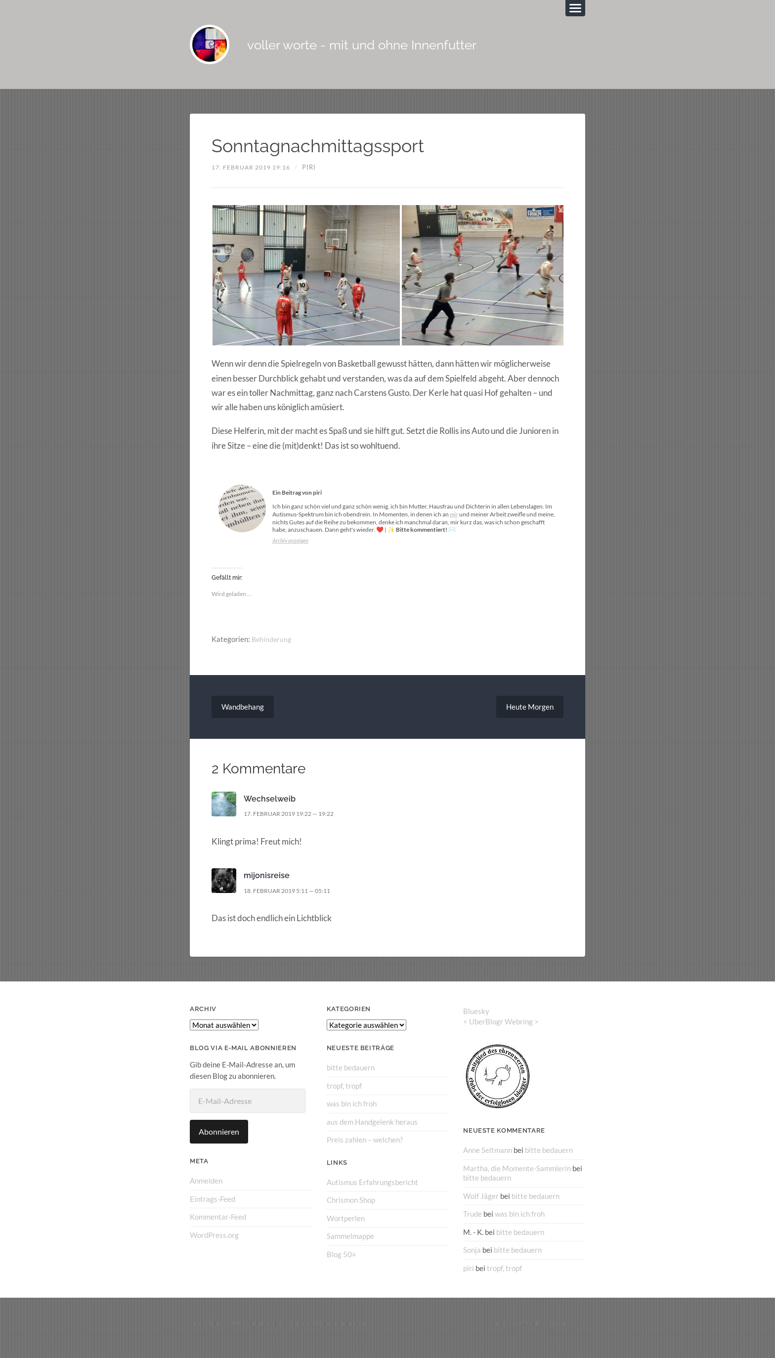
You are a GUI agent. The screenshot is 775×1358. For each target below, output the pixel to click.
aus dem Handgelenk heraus (372, 1131)
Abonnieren (219, 1141)
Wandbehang (244, 716)
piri (316, 177)
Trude (472, 1223)
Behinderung (272, 648)
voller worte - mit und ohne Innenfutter (412, 50)
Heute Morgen (529, 716)
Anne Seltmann (487, 1160)
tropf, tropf (344, 1096)
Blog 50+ (341, 1263)
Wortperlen (346, 1227)
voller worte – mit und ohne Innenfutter (307, 1332)
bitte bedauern (351, 1077)
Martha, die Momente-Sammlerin (517, 1178)
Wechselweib (271, 809)
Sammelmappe (350, 1245)
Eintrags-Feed (212, 1209)
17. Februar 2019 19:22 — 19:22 (294, 824)
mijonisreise (267, 886)
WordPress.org (214, 1244)
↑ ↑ (581, 1332)
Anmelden (206, 1191)
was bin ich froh (352, 1113)
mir (454, 524)
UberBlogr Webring (501, 1031)
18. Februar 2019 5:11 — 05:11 (292, 901)
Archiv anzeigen (291, 550)
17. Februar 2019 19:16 (255, 177)
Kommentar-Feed (218, 1227)
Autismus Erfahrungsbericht (372, 1192)
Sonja (472, 1259)
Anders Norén (546, 1332)
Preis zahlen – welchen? (365, 1149)
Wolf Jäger (481, 1205)
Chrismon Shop (351, 1209)
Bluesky (476, 1021)
